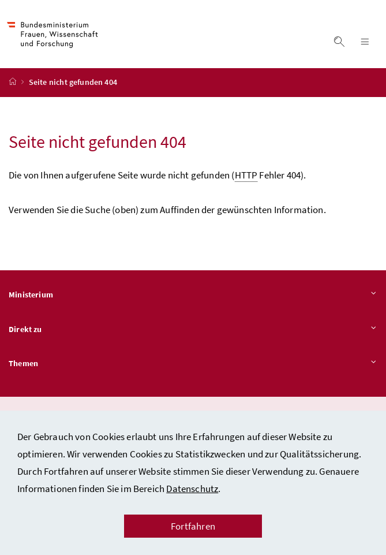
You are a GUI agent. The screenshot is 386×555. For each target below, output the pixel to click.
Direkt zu (193, 330)
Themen (193, 364)
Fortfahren (193, 526)
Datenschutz (192, 488)
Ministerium (193, 295)
